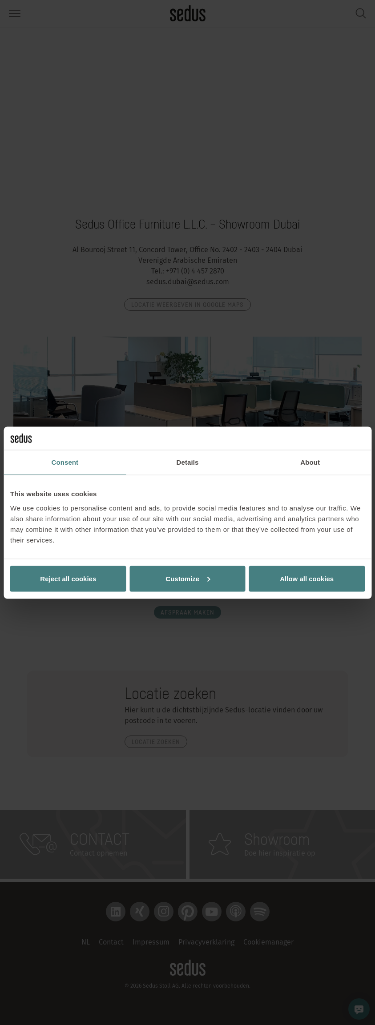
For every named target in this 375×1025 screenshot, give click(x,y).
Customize (187, 578)
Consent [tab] (64, 462)
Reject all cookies (68, 578)
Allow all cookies (307, 578)
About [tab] (310, 462)
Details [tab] (188, 462)
